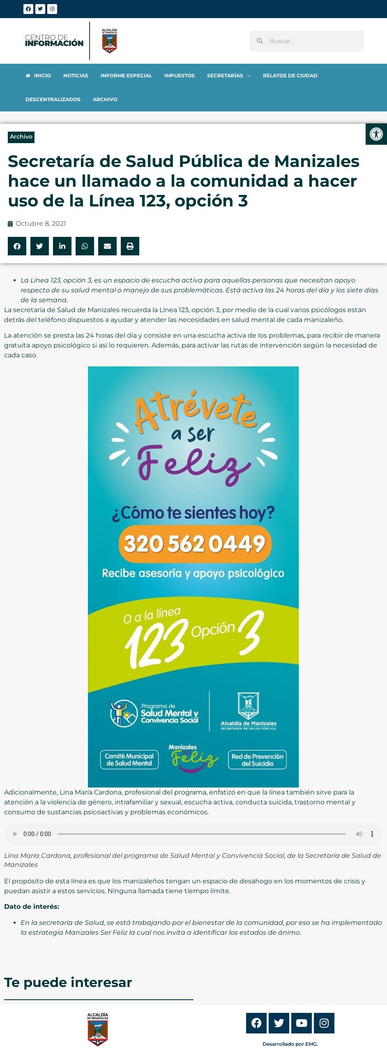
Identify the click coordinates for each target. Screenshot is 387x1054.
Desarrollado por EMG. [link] (290, 1020)
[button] (17, 222)
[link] (376, 134)
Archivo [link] (21, 112)
